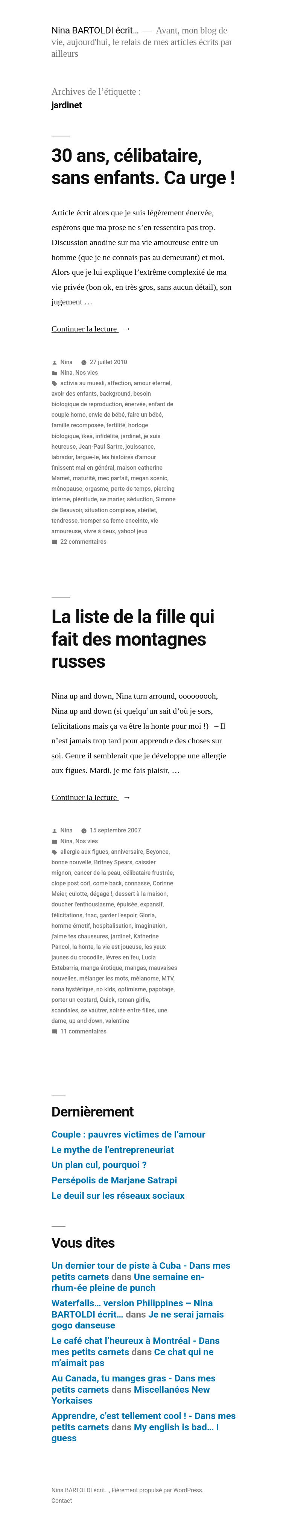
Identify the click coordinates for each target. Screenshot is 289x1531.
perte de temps (131, 488)
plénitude (85, 499)
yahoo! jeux (133, 531)
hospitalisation (112, 925)
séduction (140, 499)
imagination (150, 925)
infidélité (107, 436)
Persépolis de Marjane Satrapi (114, 1180)
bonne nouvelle (71, 862)
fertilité (115, 425)
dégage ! (101, 893)
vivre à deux (99, 531)
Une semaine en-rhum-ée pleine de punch (128, 1282)
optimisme (132, 989)
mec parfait (113, 478)
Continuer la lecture (91, 329)
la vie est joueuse (119, 946)
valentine (117, 1020)
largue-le (87, 457)
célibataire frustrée (148, 872)
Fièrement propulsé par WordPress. (157, 1490)
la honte (82, 946)
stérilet (147, 510)
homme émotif (71, 925)
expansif (151, 904)
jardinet (131, 436)
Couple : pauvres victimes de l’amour (128, 1134)
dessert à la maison (141, 893)
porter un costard (74, 999)
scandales (65, 1010)
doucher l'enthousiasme (83, 904)
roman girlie (133, 999)
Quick (107, 999)
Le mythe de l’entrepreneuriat (113, 1149)
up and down (85, 1020)
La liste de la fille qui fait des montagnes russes (133, 639)
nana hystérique (72, 989)
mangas (135, 967)
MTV (167, 978)
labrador (62, 457)
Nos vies (86, 372)
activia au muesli (83, 383)
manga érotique (101, 967)
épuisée (127, 904)
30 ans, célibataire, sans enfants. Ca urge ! (143, 167)
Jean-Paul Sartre (101, 446)
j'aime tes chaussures (80, 936)
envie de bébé (106, 414)
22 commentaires (83, 541)
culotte (78, 893)
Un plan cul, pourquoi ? (99, 1164)
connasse (137, 883)
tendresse (65, 520)
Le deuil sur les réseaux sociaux (118, 1195)
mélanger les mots (103, 978)
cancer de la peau (97, 872)
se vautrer (93, 1010)
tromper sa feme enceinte (114, 520)
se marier (112, 499)
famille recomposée (78, 425)
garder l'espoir (118, 915)
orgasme (96, 488)
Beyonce (157, 851)
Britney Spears (113, 862)
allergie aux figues (84, 851)
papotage (161, 989)
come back (107, 883)
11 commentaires (83, 1031)
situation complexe (110, 510)
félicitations (67, 915)
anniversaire (127, 851)
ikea (87, 436)
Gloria (147, 915)
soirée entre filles (132, 1010)
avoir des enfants (74, 393)
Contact (62, 1500)
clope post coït (71, 883)
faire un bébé (145, 414)
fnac (91, 915)
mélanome (145, 978)
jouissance (139, 446)
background (115, 393)
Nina (67, 362)
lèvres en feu (122, 957)
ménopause (67, 488)
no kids (105, 989)
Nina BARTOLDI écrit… (95, 30)
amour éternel (152, 383)
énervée (135, 404)
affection (119, 383)
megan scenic (149, 478)
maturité (84, 478)
